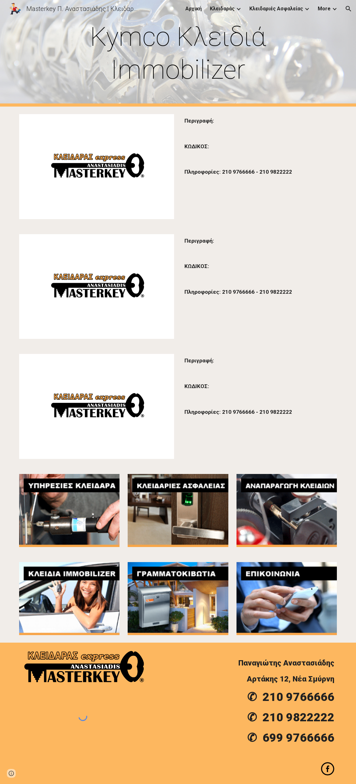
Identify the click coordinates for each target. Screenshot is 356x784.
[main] (178, 53)
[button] (348, 8)
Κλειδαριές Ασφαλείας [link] (276, 9)
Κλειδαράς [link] (222, 9)
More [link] (324, 9)
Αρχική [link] (193, 9)
